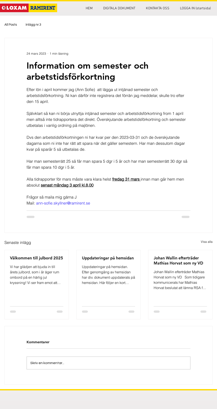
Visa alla (207, 242)
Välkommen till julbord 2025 (36, 257)
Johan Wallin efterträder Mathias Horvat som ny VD (178, 260)
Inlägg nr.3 (33, 24)
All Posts (10, 24)
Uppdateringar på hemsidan (108, 257)
